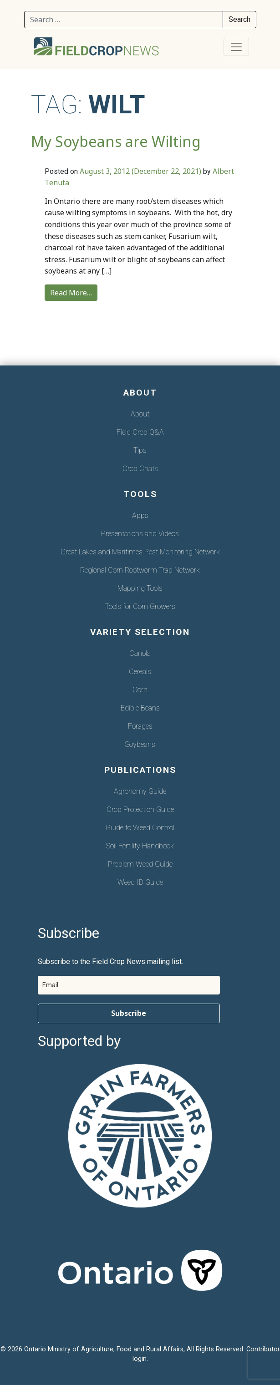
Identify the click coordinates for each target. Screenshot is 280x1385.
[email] (129, 985)
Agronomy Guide (140, 791)
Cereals (140, 671)
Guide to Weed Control (140, 827)
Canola (140, 653)
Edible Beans (140, 708)
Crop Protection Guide (140, 809)
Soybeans (140, 744)
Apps (140, 515)
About (140, 414)
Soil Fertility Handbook (140, 846)
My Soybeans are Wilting (116, 141)
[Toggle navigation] (236, 47)
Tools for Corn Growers (140, 606)
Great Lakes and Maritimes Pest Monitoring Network (140, 552)
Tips (140, 450)
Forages (140, 726)
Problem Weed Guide (140, 864)
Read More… (71, 293)
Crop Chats (140, 468)
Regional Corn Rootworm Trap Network (140, 570)
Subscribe (128, 1013)
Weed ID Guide (140, 882)
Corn (140, 689)
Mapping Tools (140, 588)
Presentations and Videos (140, 533)
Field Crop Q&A (140, 432)
